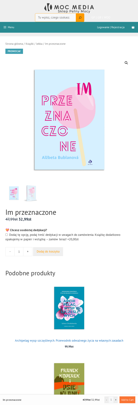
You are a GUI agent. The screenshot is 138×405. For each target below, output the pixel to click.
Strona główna (14, 43)
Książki (30, 43)
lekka (39, 43)
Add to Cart (127, 399)
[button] (126, 63)
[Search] (80, 17)
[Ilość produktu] (18, 251)
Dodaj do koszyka (48, 251)
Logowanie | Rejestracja (111, 27)
